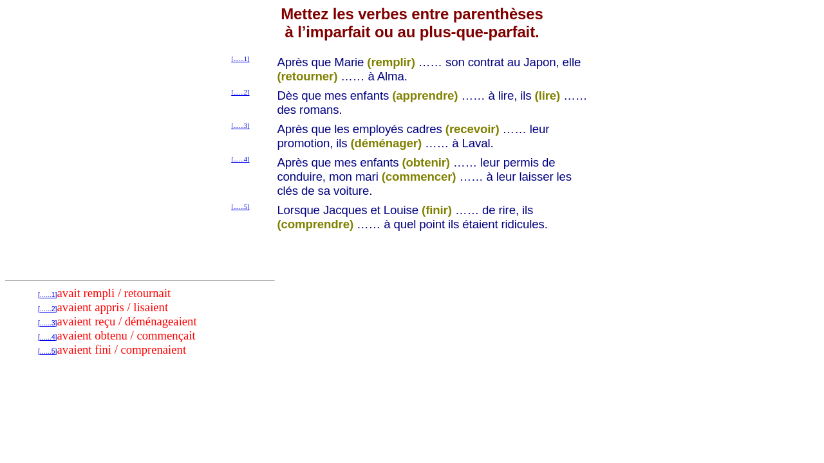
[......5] (240, 206)
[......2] (240, 92)
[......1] (240, 58)
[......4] (240, 159)
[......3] (240, 125)
